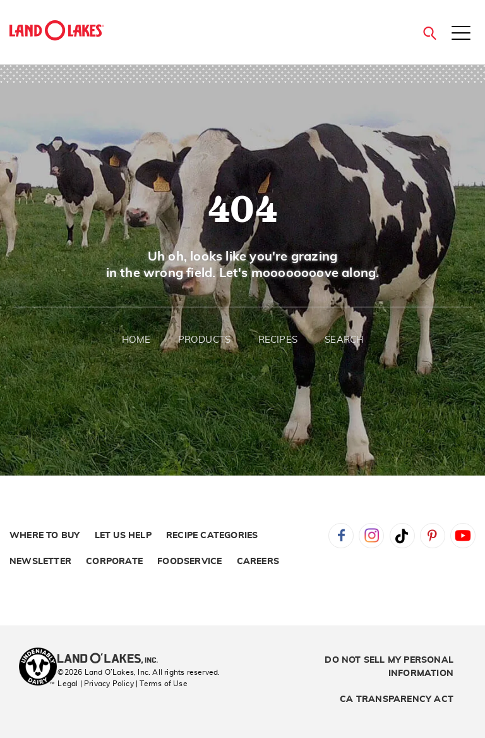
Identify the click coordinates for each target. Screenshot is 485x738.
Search (344, 340)
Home (136, 340)
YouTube (463, 535)
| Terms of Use (162, 683)
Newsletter (40, 561)
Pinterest (432, 535)
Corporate (114, 561)
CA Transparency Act (396, 699)
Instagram (371, 535)
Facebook (341, 535)
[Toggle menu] (461, 34)
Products (204, 340)
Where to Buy (44, 535)
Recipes (277, 340)
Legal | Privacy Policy (95, 683)
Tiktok (402, 535)
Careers (258, 561)
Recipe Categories (212, 535)
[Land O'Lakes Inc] (112, 659)
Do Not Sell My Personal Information (389, 667)
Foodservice (189, 561)
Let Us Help (123, 535)
